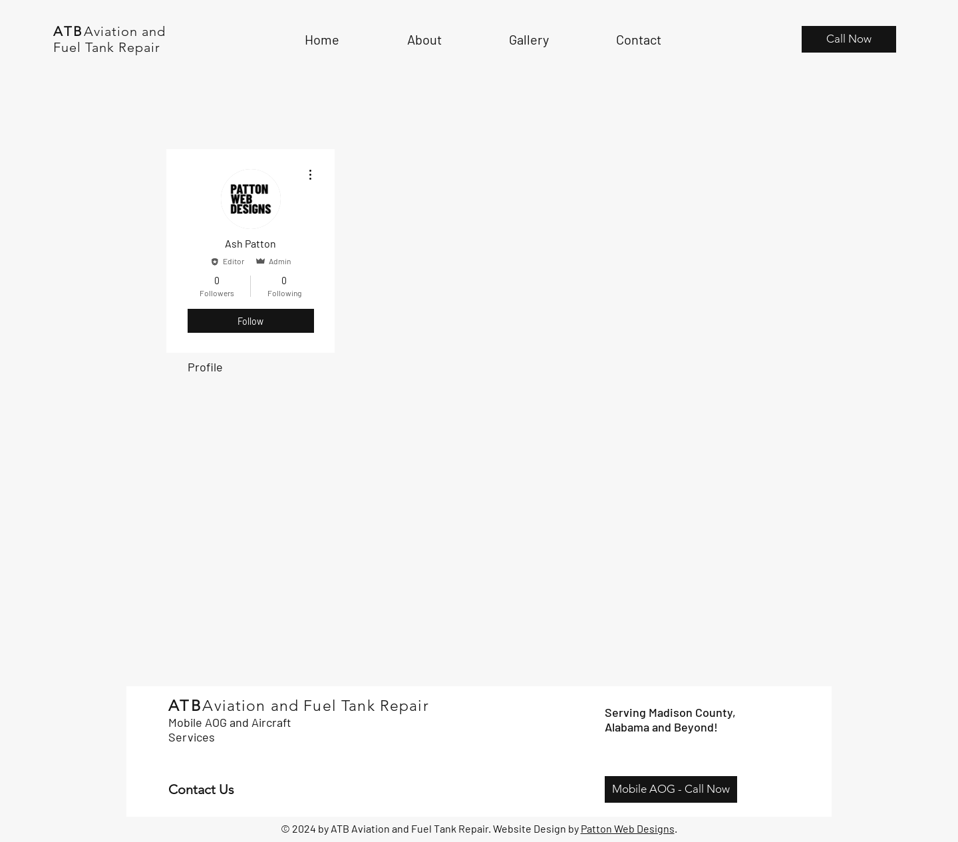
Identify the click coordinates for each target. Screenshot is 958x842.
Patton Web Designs (628, 828)
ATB (68, 31)
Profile (205, 366)
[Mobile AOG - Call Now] (671, 789)
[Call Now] (849, 39)
